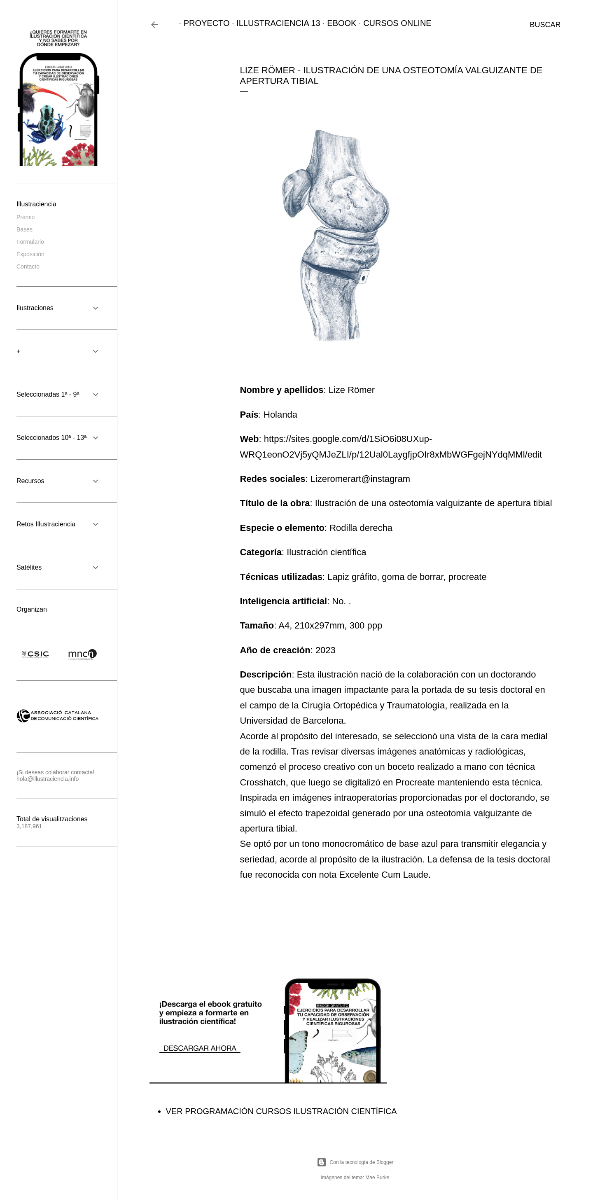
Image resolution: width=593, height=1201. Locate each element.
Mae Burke (377, 1177)
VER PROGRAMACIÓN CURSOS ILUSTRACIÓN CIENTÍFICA (281, 1111)
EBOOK (337, 23)
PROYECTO (202, 23)
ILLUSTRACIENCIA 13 (273, 23)
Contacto (28, 266)
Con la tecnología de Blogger (355, 1162)
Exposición (30, 254)
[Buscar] (545, 25)
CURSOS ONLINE (393, 23)
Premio (25, 217)
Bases (24, 229)
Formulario (30, 241)
